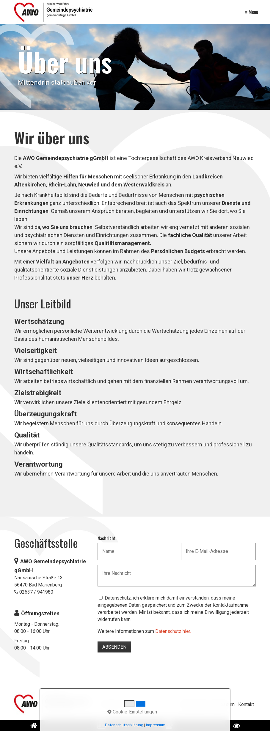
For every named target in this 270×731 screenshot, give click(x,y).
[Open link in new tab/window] (168, 725)
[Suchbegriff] (133, 704)
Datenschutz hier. (173, 631)
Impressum (223, 704)
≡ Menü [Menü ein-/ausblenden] (251, 11)
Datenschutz (194, 704)
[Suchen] (165, 704)
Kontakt (246, 704)
